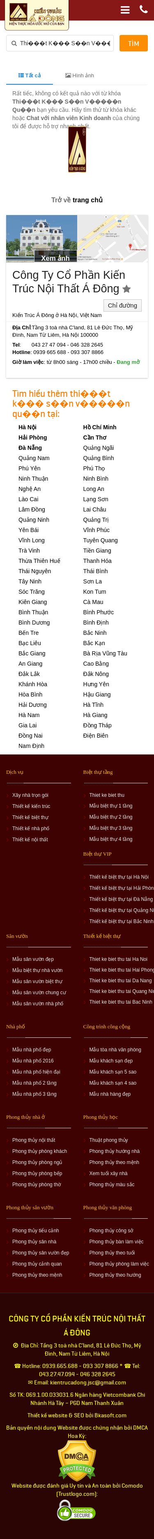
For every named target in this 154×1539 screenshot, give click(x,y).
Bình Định (96, 622)
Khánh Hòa (32, 684)
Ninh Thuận (33, 478)
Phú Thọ (94, 468)
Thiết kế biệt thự (30, 817)
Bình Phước (98, 612)
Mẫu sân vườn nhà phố (37, 1004)
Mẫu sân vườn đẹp (33, 959)
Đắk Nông (96, 674)
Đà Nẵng (30, 447)
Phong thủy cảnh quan (37, 1264)
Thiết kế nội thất (30, 839)
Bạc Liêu (29, 643)
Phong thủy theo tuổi (112, 1253)
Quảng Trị (96, 519)
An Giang (30, 663)
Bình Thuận (33, 612)
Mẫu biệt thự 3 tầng (111, 828)
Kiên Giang (32, 602)
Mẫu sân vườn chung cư (39, 992)
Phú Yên (29, 468)
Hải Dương (32, 704)
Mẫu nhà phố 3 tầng (34, 1094)
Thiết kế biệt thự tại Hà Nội (119, 877)
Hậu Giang (97, 694)
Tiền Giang (97, 550)
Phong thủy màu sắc (112, 1184)
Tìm (133, 43)
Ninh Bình (95, 478)
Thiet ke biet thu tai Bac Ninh (121, 1002)
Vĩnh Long (31, 540)
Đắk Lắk (29, 674)
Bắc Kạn (94, 643)
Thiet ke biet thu (107, 795)
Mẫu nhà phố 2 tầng (34, 1083)
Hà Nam (28, 715)
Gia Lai (27, 725)
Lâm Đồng (31, 509)
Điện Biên (95, 735)
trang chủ (88, 200)
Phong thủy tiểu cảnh (35, 1231)
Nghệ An (29, 489)
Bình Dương (34, 622)
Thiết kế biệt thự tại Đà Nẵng (121, 899)
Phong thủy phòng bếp (37, 1173)
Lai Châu (94, 509)
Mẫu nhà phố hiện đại (36, 1072)
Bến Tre (28, 632)
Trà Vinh (29, 550)
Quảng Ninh (33, 519)
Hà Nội (27, 427)
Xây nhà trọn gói (30, 795)
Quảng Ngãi (98, 447)
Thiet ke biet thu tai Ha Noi (118, 959)
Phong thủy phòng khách (39, 1151)
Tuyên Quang (100, 540)
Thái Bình (95, 571)
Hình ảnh (79, 75)
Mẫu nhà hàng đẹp (110, 1094)
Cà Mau (93, 602)
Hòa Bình (30, 694)
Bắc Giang (32, 653)
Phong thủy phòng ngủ (37, 1162)
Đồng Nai (30, 735)
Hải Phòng (32, 437)
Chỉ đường (122, 305)
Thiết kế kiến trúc (31, 806)
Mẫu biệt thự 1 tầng (111, 806)
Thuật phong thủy (109, 1140)
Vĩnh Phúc (96, 530)
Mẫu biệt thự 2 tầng (111, 817)
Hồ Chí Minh (100, 427)
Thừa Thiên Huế (39, 561)
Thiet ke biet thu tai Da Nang (121, 981)
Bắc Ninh (95, 632)
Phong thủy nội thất (33, 1140)
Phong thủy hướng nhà (115, 1151)
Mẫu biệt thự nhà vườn (37, 970)
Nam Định (31, 746)
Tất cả (29, 75)
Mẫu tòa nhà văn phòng (115, 1050)
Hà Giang (95, 715)
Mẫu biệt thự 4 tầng (111, 839)
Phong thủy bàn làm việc (117, 1242)
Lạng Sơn (95, 499)
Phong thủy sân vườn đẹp (40, 1253)
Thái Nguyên (34, 571)
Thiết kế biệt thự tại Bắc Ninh (122, 921)
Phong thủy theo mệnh (114, 1162)
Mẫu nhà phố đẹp (31, 1050)
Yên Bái (28, 530)
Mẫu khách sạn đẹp (111, 1061)
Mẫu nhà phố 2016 (33, 1061)
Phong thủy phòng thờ (36, 1184)
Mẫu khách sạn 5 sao (113, 1072)
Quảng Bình (98, 458)
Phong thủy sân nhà (34, 1242)
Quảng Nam (34, 458)
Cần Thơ (95, 437)
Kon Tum (94, 591)
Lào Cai (28, 499)
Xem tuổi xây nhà (109, 1173)
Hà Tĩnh (93, 704)
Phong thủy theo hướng (115, 1275)
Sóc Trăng (31, 591)
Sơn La (92, 581)
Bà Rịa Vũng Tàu (105, 653)
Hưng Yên (96, 684)
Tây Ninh (29, 581)
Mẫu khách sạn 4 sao (113, 1083)
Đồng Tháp (97, 725)
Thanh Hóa (97, 561)
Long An (93, 489)
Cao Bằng (96, 663)
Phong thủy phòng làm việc (119, 1264)
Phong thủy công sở (111, 1231)
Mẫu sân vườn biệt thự (37, 981)
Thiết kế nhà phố (30, 828)
